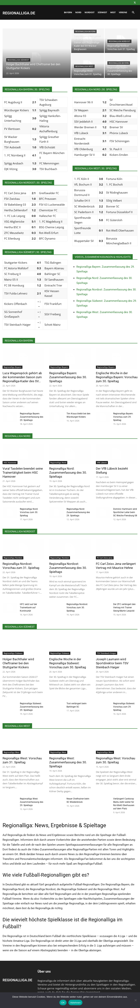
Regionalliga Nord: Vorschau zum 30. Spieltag (29, 512)
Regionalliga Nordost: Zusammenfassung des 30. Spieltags (68, 568)
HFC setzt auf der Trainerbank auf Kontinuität (28, 607)
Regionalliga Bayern (85, 31)
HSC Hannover (10, 462)
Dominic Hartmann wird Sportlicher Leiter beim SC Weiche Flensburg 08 (125, 512)
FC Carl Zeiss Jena (104, 557)
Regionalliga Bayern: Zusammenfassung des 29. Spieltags (31, 416)
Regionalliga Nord (58, 462)
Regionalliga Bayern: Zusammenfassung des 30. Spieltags (68, 377)
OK (63, 1002)
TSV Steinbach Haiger (106, 653)
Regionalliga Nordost (119, 41)
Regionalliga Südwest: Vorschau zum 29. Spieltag (124, 706)
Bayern (68, 12)
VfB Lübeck (102, 462)
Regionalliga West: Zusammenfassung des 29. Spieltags (31, 802)
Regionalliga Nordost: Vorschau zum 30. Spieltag (77, 607)
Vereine (123, 12)
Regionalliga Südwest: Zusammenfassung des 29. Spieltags (31, 706)
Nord (78, 12)
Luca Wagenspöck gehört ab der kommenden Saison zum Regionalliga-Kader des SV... (22, 377)
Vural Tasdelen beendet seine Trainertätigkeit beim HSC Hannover (23, 472)
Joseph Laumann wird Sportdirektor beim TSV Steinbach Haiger (112, 663)
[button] (133, 12)
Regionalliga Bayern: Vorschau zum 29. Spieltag (123, 416)
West (113, 12)
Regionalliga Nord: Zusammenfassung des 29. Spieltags (78, 512)
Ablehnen (75, 1002)
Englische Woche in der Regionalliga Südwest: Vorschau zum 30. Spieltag (67, 663)
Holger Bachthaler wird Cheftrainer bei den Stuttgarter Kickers (18, 663)
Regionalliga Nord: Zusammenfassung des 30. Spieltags (68, 472)
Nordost (89, 12)
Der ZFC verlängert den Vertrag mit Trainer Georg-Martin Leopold (124, 607)
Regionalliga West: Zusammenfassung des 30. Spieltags (68, 762)
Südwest (102, 12)
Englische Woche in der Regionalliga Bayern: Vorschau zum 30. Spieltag (116, 377)
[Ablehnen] (135, 1000)
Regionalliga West (84, 66)
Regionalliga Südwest (18, 60)
